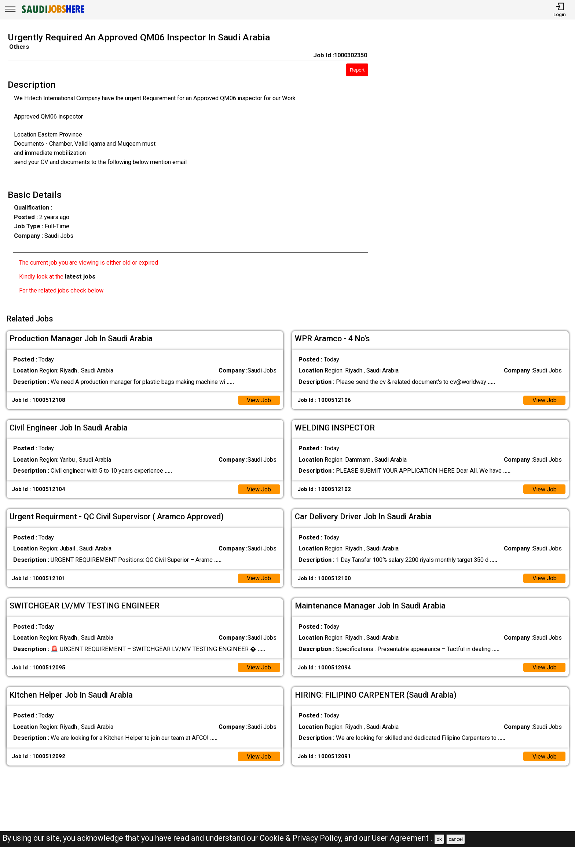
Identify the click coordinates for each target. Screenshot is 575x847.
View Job (258, 399)
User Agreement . (402, 838)
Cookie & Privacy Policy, (302, 838)
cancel (455, 839)
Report (357, 70)
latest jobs (80, 276)
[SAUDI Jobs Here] (52, 12)
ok (439, 839)
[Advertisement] (479, 168)
